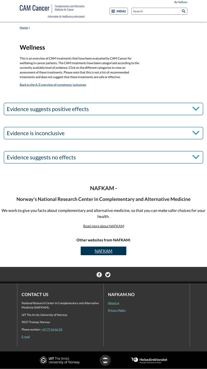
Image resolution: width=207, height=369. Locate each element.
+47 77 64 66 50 (51, 329)
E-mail (26, 336)
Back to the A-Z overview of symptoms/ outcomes (53, 85)
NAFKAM (103, 250)
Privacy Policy (117, 310)
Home (24, 27)
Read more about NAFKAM (103, 226)
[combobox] (159, 11)
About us (113, 303)
